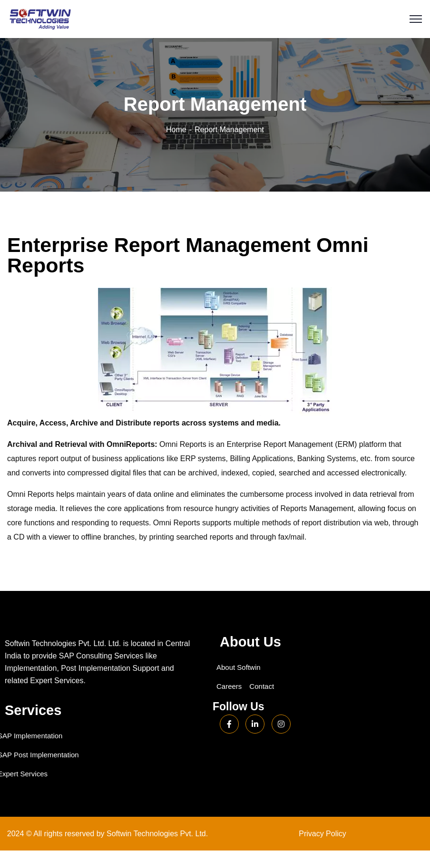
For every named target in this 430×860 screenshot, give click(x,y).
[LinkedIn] (254, 724)
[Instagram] (281, 724)
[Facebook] (229, 724)
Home (176, 130)
